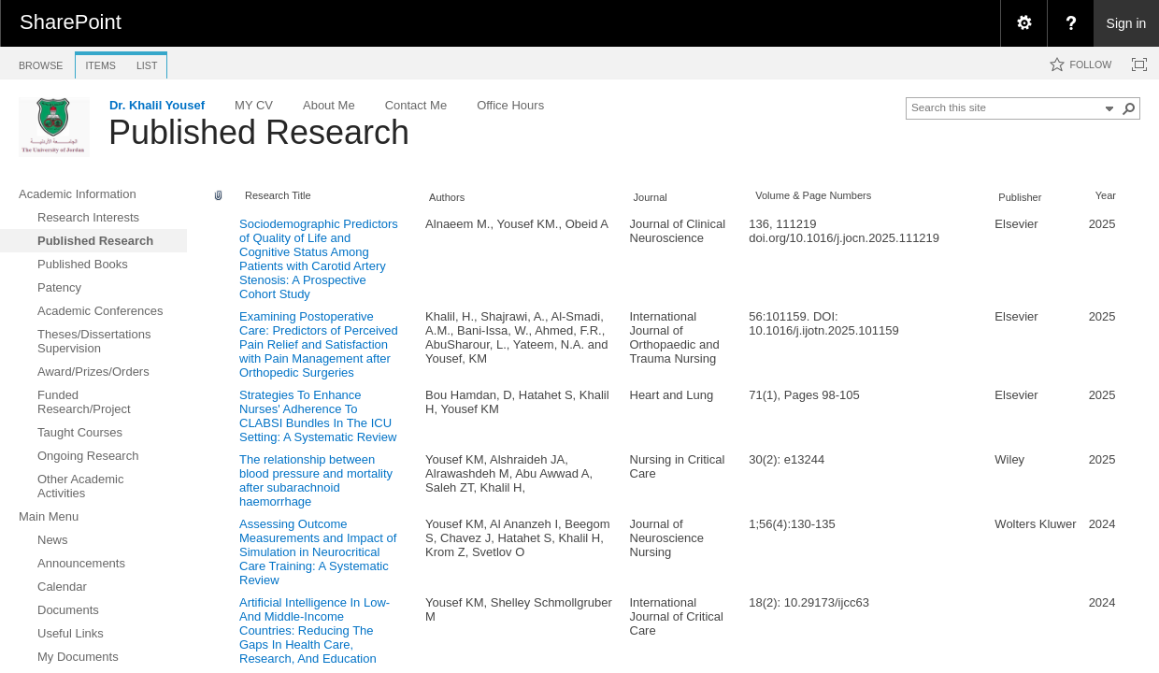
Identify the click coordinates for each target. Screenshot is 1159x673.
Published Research (258, 132)
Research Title (278, 195)
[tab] (40, 62)
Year (1105, 195)
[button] (1129, 108)
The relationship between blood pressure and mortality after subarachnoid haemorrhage (316, 480)
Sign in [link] (1127, 23)
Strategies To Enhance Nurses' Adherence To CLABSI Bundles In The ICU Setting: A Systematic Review (317, 416)
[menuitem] (1023, 23)
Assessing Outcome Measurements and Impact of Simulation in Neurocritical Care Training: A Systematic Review (317, 552)
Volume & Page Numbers (813, 195)
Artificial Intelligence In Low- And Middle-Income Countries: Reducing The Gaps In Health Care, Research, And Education (314, 630)
